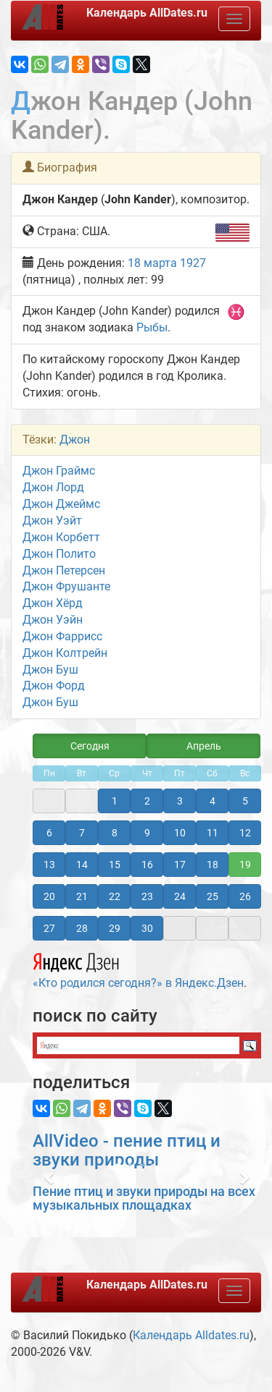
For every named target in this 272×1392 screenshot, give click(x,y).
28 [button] (82, 928)
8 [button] (115, 833)
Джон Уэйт (52, 520)
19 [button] (245, 864)
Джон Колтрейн (64, 653)
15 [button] (114, 864)
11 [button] (212, 833)
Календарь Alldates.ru (191, 1335)
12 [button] (245, 833)
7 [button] (82, 833)
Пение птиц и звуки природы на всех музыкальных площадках (144, 1198)
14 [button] (82, 864)
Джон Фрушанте (66, 586)
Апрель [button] (203, 746)
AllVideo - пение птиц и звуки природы (127, 1150)
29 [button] (114, 928)
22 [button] (114, 896)
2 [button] (147, 801)
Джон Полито (59, 554)
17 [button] (180, 864)
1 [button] (115, 801)
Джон (74, 439)
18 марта (152, 263)
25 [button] (212, 896)
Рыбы (152, 327)
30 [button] (147, 928)
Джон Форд (53, 685)
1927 (193, 263)
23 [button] (147, 896)
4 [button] (212, 801)
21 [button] (82, 896)
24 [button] (180, 896)
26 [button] (245, 896)
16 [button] (147, 864)
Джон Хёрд (52, 603)
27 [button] (49, 928)
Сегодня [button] (90, 746)
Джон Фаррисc (62, 636)
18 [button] (212, 864)
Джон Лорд (53, 487)
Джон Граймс (58, 471)
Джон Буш (50, 669)
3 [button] (180, 801)
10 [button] (180, 833)
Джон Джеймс (61, 504)
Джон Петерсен (63, 570)
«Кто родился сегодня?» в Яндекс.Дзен (138, 969)
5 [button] (245, 801)
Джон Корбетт (61, 537)
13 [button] (49, 864)
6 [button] (49, 833)
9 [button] (147, 833)
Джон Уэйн (52, 620)
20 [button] (49, 896)
